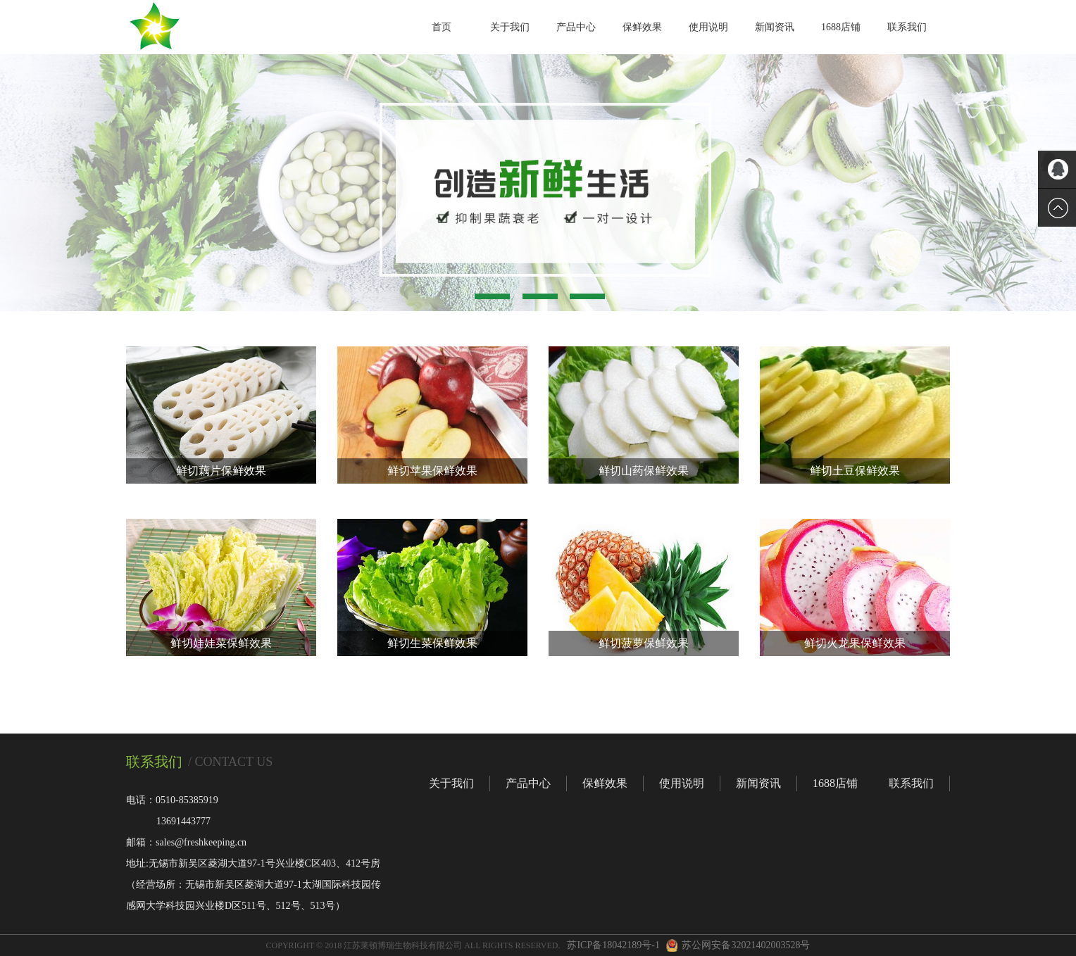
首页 (441, 27)
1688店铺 (841, 27)
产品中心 (576, 27)
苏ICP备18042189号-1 (613, 945)
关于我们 (510, 27)
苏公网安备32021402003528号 (746, 945)
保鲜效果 (642, 27)
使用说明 (708, 27)
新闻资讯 (774, 27)
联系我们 (907, 27)
